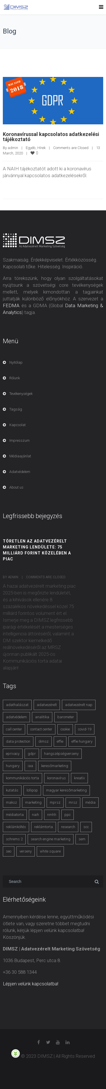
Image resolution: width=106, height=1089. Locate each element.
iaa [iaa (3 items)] (30, 766)
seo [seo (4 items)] (8, 851)
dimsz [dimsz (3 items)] (43, 741)
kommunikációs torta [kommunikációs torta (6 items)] (22, 778)
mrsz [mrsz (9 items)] (73, 802)
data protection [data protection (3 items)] (18, 741)
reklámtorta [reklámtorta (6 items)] (43, 827)
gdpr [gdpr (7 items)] (32, 753)
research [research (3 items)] (68, 827)
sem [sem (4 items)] (82, 839)
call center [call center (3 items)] (14, 729)
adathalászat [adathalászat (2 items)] (17, 705)
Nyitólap (16, 362)
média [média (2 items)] (90, 802)
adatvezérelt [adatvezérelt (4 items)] (47, 705)
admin (13, 148)
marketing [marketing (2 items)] (33, 802)
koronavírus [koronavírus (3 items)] (56, 778)
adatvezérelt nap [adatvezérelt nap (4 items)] (78, 705)
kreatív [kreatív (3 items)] (79, 778)
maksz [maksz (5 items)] (11, 802)
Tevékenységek (21, 393)
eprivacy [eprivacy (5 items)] (13, 753)
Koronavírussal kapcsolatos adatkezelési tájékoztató (51, 136)
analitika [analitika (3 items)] (42, 717)
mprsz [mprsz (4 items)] (55, 802)
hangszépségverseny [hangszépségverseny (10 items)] (61, 753)
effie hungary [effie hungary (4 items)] (82, 741)
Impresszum (19, 440)
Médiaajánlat (20, 456)
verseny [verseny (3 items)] (26, 851)
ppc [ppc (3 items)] (67, 814)
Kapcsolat (17, 425)
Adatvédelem (19, 472)
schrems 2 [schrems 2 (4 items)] (14, 839)
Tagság (15, 409)
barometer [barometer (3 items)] (65, 717)
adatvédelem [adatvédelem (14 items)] (16, 717)
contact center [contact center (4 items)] (41, 729)
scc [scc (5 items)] (86, 827)
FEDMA (11, 305)
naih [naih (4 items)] (35, 814)
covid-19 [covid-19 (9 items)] (84, 729)
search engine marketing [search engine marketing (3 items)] (50, 839)
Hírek (41, 148)
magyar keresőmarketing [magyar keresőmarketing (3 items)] (66, 790)
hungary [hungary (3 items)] (13, 766)
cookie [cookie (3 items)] (65, 729)
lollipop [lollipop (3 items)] (32, 790)
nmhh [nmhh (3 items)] (51, 814)
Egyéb (31, 148)
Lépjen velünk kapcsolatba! (30, 984)
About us (16, 487)
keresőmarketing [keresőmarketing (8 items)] (54, 766)
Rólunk (14, 378)
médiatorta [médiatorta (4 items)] (15, 814)
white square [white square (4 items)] (50, 851)
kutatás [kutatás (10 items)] (12, 790)
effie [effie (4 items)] (60, 741)
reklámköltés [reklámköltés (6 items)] (16, 827)
